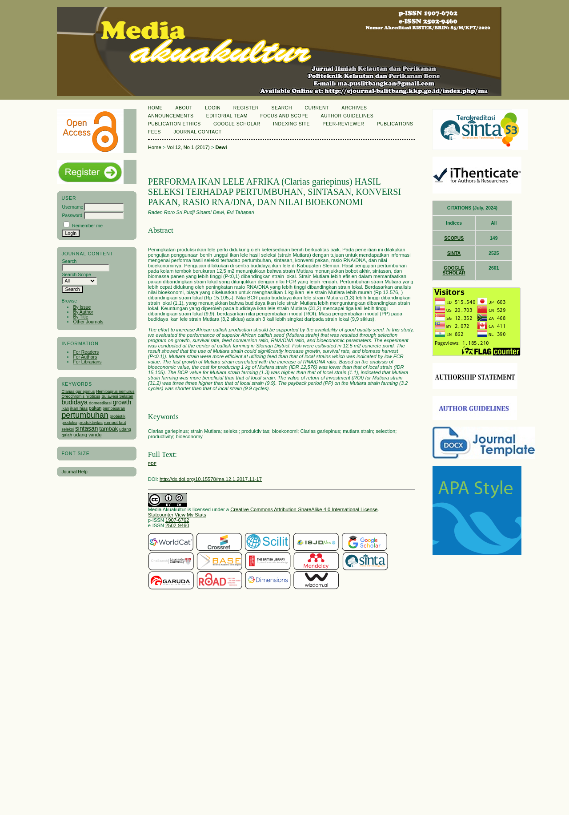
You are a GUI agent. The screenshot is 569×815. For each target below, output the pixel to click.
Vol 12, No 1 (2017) (188, 147)
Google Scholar (236, 123)
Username (72, 207)
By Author (83, 312)
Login (212, 107)
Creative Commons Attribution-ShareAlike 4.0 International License (303, 509)
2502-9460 (177, 525)
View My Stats (190, 514)
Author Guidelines (347, 115)
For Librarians (87, 361)
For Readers (86, 352)
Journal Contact (197, 131)
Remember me (87, 225)
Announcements (171, 115)
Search (281, 107)
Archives (354, 107)
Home (155, 107)
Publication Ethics (174, 123)
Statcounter (160, 514)
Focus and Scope (284, 115)
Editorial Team (227, 115)
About (184, 107)
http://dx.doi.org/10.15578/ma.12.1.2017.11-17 (211, 479)
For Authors (85, 357)
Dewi (221, 147)
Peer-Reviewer (343, 123)
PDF (152, 463)
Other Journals (88, 321)
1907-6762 (177, 520)
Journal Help (74, 471)
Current (317, 107)
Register (246, 107)
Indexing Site (291, 123)
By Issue (82, 307)
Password (72, 215)
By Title (80, 317)
